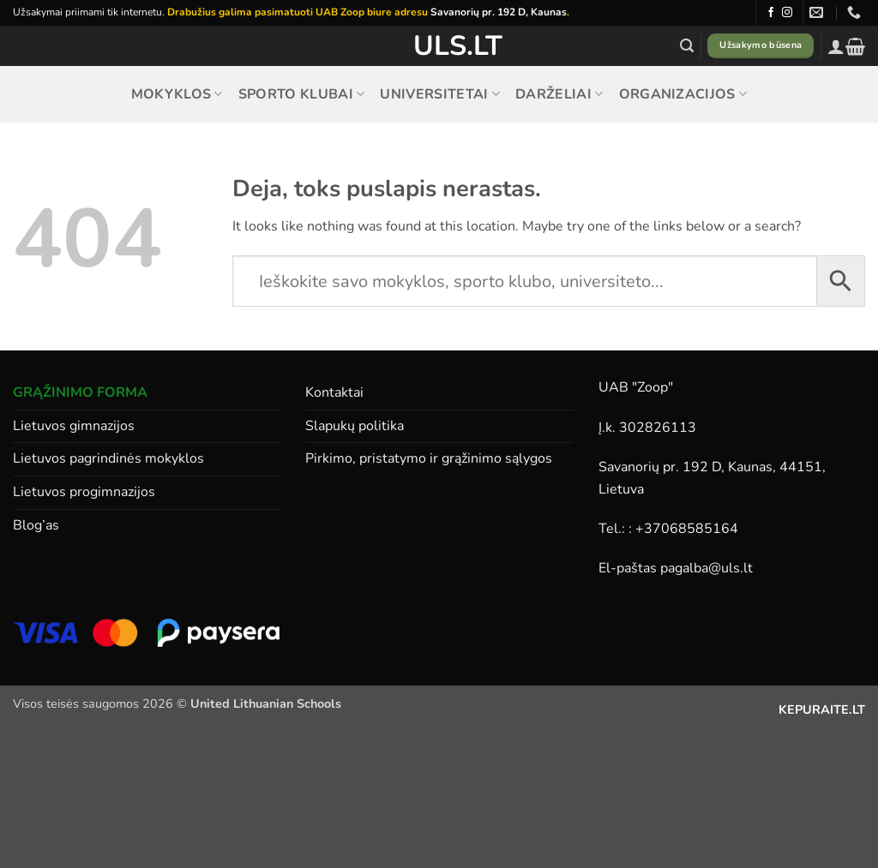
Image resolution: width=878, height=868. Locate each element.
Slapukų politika (354, 425)
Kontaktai (334, 392)
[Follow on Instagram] (787, 13)
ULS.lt (439, 46)
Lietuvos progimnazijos (84, 491)
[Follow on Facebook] (771, 13)
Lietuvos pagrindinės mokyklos (108, 458)
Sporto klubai (301, 94)
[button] (687, 46)
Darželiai (559, 94)
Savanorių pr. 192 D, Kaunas (498, 12)
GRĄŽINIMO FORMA (80, 392)
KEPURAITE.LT (822, 709)
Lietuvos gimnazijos (74, 425)
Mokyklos (177, 94)
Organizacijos (683, 94)
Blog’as (36, 525)
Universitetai (440, 94)
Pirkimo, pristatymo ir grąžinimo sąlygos (428, 458)
